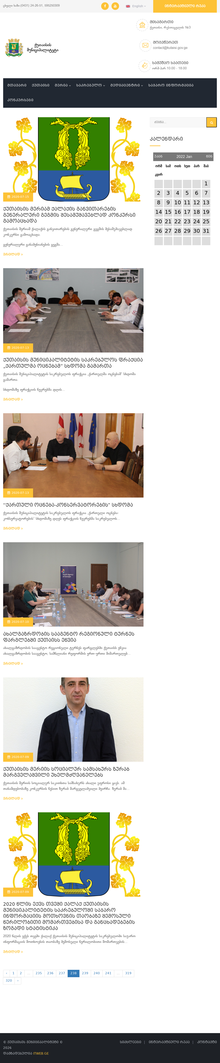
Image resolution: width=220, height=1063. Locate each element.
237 (62, 973)
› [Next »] (18, 980)
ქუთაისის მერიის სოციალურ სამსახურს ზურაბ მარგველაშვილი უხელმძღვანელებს (66, 772)
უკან (158, 155)
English (136, 6)
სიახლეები (130, 1042)
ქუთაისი (41, 85)
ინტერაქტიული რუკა (185, 6)
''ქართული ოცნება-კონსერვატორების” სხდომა (68, 505)
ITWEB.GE (41, 1053)
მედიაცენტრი (125, 85)
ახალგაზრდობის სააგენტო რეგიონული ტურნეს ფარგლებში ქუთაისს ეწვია (68, 637)
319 (128, 973)
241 (108, 973)
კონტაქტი (207, 1042)
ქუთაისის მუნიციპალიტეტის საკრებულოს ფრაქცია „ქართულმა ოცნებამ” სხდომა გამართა (73, 363)
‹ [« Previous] (6, 973)
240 (97, 973)
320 (9, 980)
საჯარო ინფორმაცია (171, 85)
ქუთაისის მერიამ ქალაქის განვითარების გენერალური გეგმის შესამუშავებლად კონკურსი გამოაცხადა (69, 215)
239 (85, 973)
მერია (61, 85)
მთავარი (17, 85)
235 (39, 973)
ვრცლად (13, 254)
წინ (209, 155)
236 (50, 973)
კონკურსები (20, 100)
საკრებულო (89, 85)
